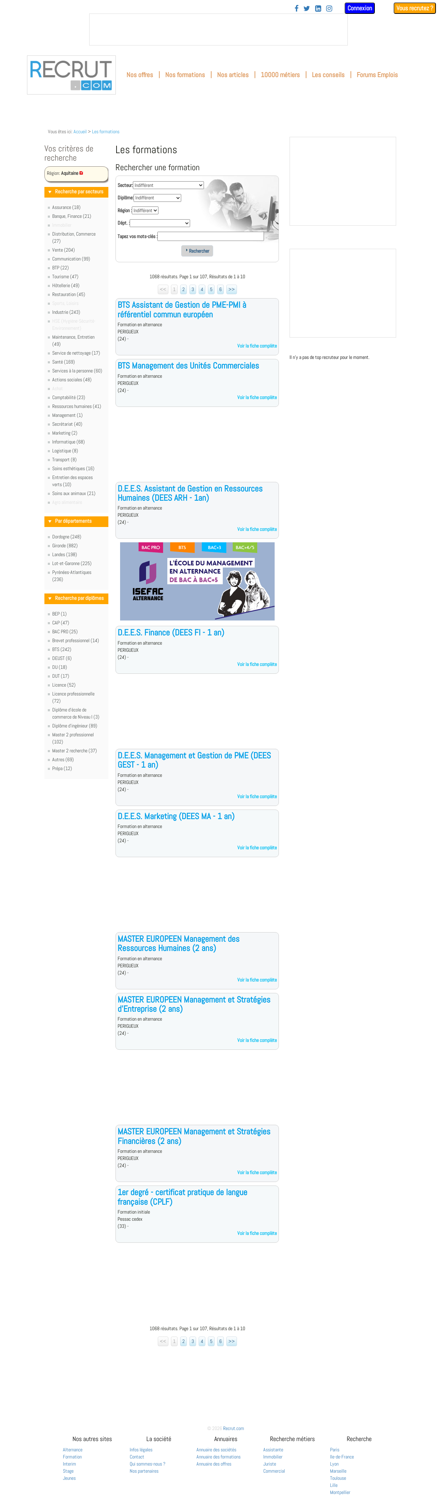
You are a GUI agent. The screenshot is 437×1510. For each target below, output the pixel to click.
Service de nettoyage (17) (76, 353)
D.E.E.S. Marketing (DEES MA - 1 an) (176, 816)
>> (231, 289)
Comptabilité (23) (68, 397)
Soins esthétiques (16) (73, 468)
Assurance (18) (66, 207)
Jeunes (69, 1478)
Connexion (359, 8)
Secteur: (125, 185)
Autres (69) (63, 759)
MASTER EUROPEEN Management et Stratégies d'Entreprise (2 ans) (194, 1004)
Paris (334, 1449)
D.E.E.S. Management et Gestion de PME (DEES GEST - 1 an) (194, 760)
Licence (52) (64, 685)
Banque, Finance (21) (71, 216)
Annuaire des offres (213, 1464)
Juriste (269, 1464)
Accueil (80, 131)
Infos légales (141, 1449)
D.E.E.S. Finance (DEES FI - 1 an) (171, 632)
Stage (68, 1471)
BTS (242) (61, 649)
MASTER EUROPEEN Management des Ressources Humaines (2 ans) (178, 943)
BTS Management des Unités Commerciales (188, 365)
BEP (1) (59, 614)
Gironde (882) (65, 545)
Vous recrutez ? (414, 8)
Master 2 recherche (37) (74, 750)
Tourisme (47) (65, 276)
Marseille (338, 1471)
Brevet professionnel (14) (75, 640)
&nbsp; (218, 29)
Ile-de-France (342, 1456)
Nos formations (185, 74)
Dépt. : (124, 223)
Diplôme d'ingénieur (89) (74, 725)
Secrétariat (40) (67, 424)
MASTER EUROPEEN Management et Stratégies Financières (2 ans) (194, 1136)
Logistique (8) (65, 450)
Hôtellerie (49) (66, 285)
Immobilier (272, 1456)
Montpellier (340, 1492)
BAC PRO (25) (65, 631)
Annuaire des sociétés (216, 1449)
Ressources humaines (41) (76, 406)
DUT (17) (60, 676)
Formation (72, 1456)
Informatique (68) (68, 442)
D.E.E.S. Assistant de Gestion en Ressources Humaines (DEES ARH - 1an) (190, 493)
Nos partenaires (144, 1471)
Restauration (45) (68, 294)
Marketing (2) (64, 433)
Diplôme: (126, 197)
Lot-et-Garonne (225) (72, 563)
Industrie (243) (66, 312)
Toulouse (338, 1478)
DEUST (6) (62, 658)
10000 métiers (280, 74)
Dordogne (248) (66, 536)
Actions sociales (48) (72, 379)
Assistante (273, 1449)
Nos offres (139, 74)
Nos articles (233, 74)
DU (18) (59, 667)
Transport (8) (64, 459)
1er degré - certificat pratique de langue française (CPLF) (182, 1197)
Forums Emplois (377, 74)
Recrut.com (233, 1428)
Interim (69, 1464)
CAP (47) (60, 622)
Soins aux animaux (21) (74, 493)
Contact (137, 1456)
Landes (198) (64, 554)
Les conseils (328, 74)
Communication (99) (71, 259)
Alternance (72, 1449)
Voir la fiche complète (257, 346)
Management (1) (67, 415)
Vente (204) (63, 250)
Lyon (334, 1464)
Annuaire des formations (218, 1456)
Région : (125, 210)
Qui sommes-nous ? (148, 1464)
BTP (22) (60, 267)
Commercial (274, 1471)
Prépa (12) (62, 768)
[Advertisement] (197, 449)
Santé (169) (63, 362)
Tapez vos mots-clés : (137, 236)
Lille (334, 1485)
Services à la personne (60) (77, 370)
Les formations (105, 131)
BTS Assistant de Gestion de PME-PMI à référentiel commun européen (182, 309)
